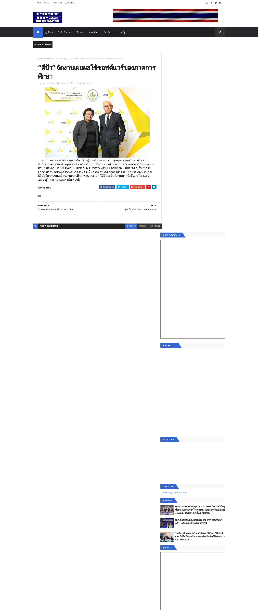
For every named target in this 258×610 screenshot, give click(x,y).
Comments (210, 544)
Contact (57, 3)
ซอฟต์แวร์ (49, 58)
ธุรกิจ (48, 32)
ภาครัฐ (121, 32)
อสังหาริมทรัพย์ (173, 496)
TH (76, 58)
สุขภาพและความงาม (176, 520)
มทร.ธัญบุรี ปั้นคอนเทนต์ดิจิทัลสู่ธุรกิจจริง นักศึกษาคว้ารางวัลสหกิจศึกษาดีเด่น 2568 (200, 341)
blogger (128, 226)
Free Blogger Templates (71, 605)
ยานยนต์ (170, 500)
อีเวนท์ (80, 32)
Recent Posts (180, 544)
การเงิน (169, 512)
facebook (152, 226)
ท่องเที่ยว (93, 32)
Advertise (69, 3)
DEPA (71, 58)
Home (39, 3)
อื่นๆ (168, 531)
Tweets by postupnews (179, 309)
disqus (140, 226)
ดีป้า (57, 58)
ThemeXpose (51, 605)
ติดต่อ (168, 535)
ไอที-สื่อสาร (64, 32)
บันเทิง (107, 32)
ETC (169, 560)
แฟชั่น (169, 523)
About (47, 3)
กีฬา (168, 516)
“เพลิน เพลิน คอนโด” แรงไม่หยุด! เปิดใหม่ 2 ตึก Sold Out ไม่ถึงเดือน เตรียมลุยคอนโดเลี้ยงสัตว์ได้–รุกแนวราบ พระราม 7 (202, 356)
